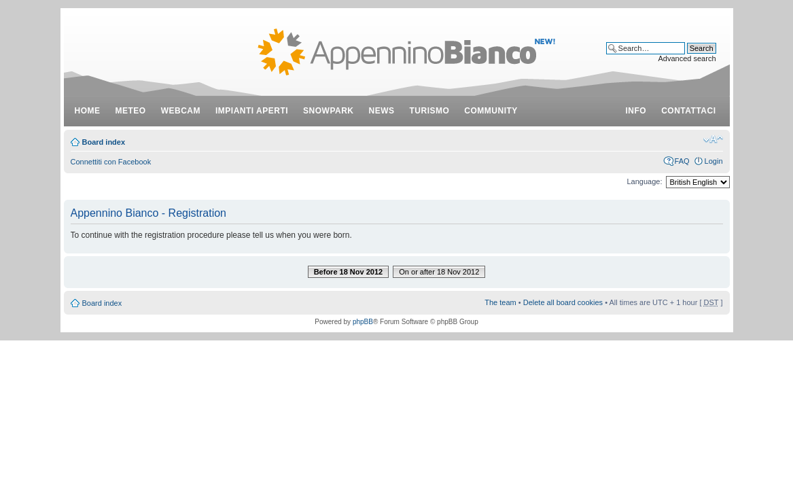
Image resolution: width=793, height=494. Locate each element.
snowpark (328, 111)
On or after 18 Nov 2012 (439, 272)
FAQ (682, 161)
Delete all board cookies (563, 302)
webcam (180, 111)
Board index (104, 142)
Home (88, 111)
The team (500, 302)
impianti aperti (251, 111)
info (636, 111)
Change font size (713, 139)
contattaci (688, 111)
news (382, 111)
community (491, 111)
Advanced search (687, 58)
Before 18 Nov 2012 (348, 272)
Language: (645, 181)
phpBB (363, 321)
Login (714, 161)
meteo (131, 111)
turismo (430, 111)
